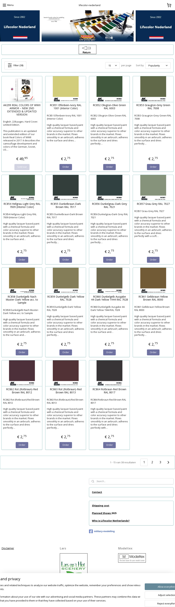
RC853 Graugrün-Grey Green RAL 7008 (153, 107)
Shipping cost (100, 505)
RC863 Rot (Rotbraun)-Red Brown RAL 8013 (66, 391)
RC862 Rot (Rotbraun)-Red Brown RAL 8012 (22, 391)
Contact (97, 492)
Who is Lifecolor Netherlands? (111, 520)
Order (65, 166)
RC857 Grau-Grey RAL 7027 (153, 204)
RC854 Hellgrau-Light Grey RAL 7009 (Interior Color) (22, 205)
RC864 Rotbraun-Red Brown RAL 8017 (109, 391)
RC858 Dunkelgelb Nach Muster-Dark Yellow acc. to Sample (22, 299)
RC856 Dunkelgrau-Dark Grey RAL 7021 (109, 205)
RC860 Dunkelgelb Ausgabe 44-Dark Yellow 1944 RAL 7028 (109, 298)
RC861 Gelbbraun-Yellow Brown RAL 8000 (153, 298)
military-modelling (102, 531)
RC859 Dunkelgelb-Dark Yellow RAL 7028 (65, 298)
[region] (63, 593)
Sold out (22, 166)
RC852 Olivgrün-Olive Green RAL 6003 (109, 107)
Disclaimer (7, 548)
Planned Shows (101, 513)
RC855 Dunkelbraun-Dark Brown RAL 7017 (66, 205)
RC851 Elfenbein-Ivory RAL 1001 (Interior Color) (66, 107)
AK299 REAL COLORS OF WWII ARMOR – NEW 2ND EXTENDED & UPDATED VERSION (21, 110)
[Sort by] (157, 65)
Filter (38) (15, 65)
